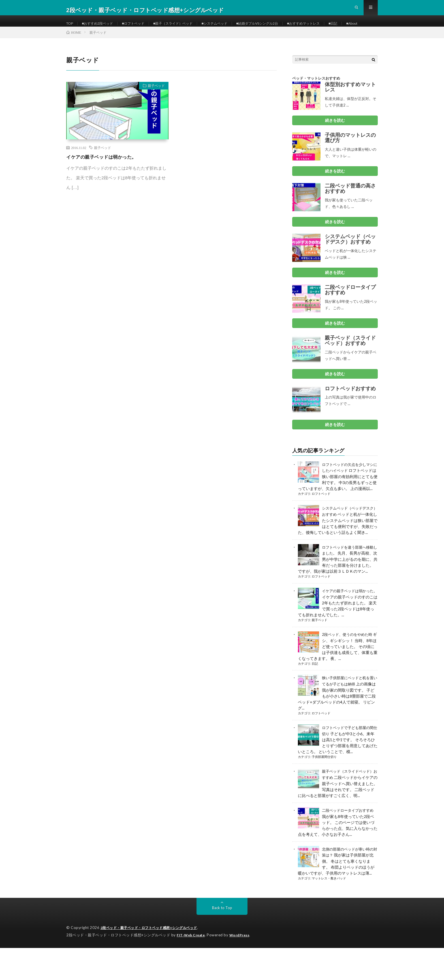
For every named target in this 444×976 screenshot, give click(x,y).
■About (77, 38)
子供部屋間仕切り (324, 787)
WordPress (243, 963)
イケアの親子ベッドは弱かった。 (105, 177)
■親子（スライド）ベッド (187, 28)
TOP (70, 28)
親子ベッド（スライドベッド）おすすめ (350, 361)
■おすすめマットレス (334, 28)
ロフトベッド (321, 520)
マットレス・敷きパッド (329, 907)
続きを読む (335, 140)
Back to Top (222, 936)
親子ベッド (153, 107)
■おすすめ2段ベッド (102, 28)
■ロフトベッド (142, 28)
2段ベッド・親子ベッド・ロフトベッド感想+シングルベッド (153, 956)
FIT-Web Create (192, 963)
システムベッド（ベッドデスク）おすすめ (350, 260)
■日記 (367, 28)
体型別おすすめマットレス (350, 108)
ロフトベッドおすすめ (350, 409)
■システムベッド (233, 28)
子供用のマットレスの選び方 (350, 158)
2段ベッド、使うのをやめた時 (349, 665)
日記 (315, 694)
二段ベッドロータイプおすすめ (350, 310)
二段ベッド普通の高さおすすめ (350, 209)
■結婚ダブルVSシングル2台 (282, 28)
